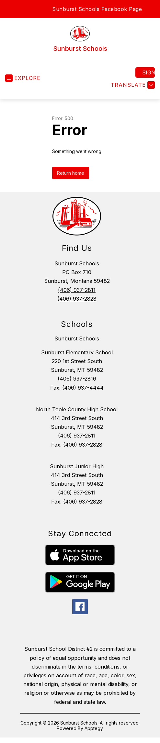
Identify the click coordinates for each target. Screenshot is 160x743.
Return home (70, 173)
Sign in (148, 72)
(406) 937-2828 (77, 298)
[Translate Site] (132, 85)
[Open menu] (22, 78)
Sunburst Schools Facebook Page (97, 9)
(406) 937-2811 (77, 290)
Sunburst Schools (76, 338)
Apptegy (94, 728)
